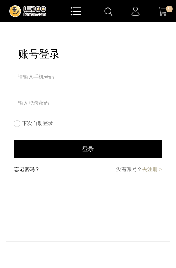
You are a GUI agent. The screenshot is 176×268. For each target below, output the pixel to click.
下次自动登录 (37, 123)
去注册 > (152, 169)
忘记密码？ (27, 169)
